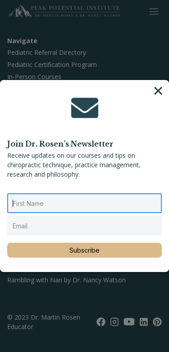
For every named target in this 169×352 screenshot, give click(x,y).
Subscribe (84, 250)
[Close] (158, 90)
